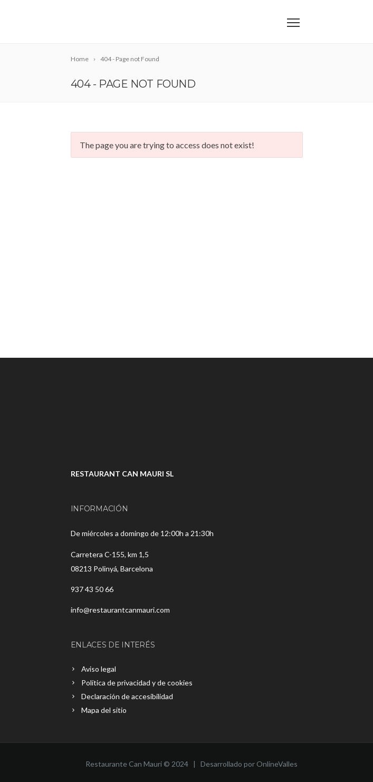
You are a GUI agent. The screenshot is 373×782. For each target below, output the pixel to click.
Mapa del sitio (104, 709)
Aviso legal (98, 668)
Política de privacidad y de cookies (137, 682)
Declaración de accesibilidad (127, 696)
